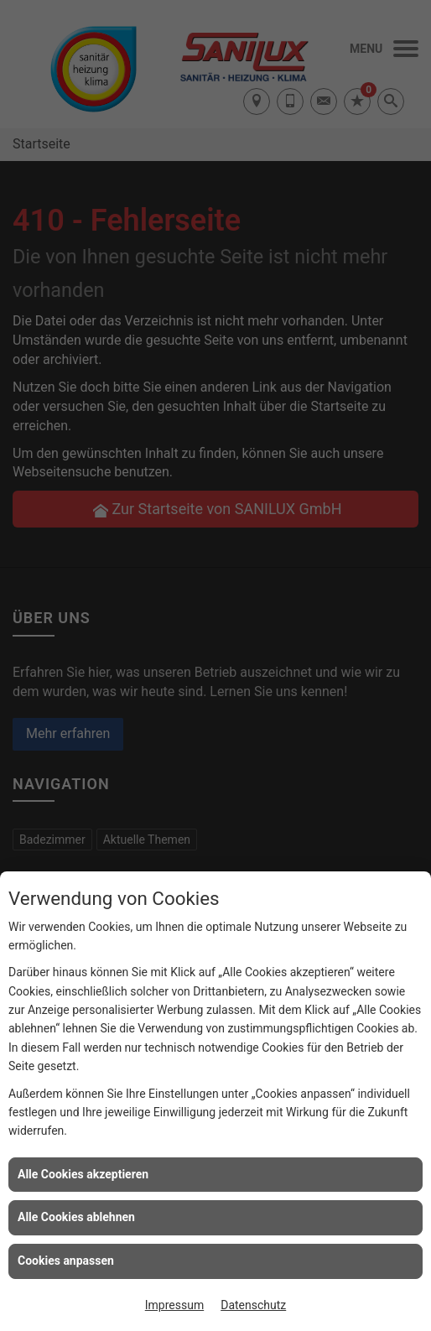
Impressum (174, 1305)
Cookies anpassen (66, 1260)
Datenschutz (253, 1305)
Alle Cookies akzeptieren (83, 1174)
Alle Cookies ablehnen (76, 1217)
